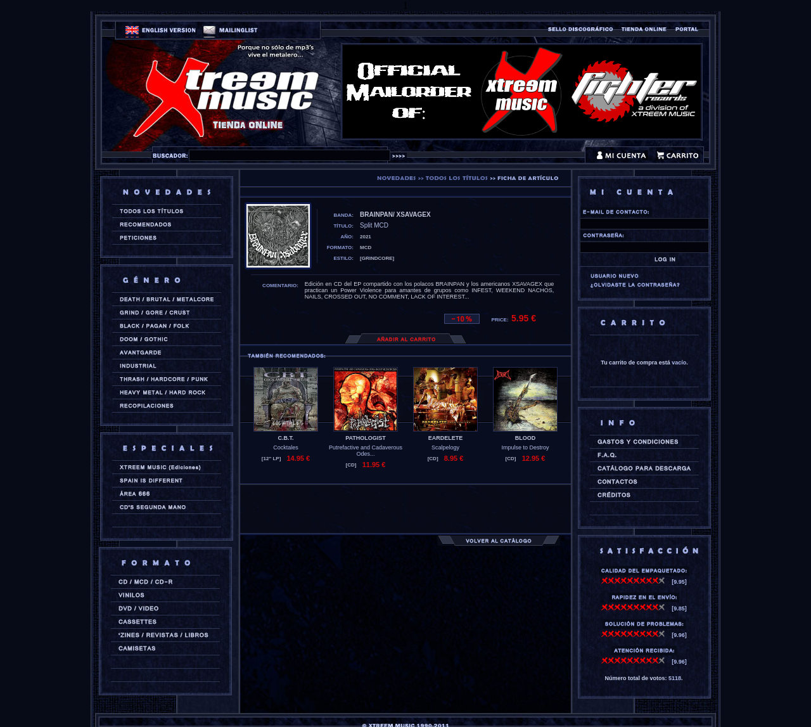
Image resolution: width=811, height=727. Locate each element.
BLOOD (525, 438)
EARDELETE (445, 438)
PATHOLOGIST (365, 438)
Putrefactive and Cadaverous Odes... (365, 450)
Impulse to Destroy (525, 447)
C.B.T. (285, 438)
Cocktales (285, 447)
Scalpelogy (445, 447)
